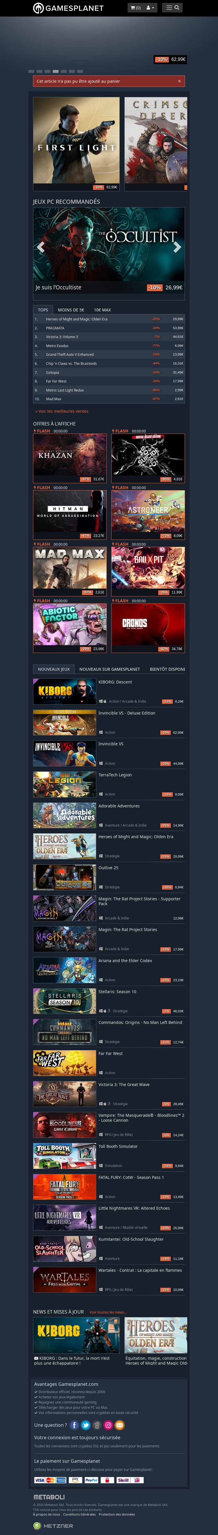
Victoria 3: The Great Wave (124, 1084)
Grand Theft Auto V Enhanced (70, 354)
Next (177, 247)
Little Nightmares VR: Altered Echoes (134, 1208)
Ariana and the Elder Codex (125, 960)
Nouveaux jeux (54, 669)
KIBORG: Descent (115, 682)
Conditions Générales (79, 1514)
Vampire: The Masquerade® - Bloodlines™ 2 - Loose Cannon (141, 1117)
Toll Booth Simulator (118, 1146)
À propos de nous (46, 1514)
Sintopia (52, 372)
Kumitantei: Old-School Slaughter (131, 1239)
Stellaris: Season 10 (117, 991)
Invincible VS (111, 743)
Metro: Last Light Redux (65, 390)
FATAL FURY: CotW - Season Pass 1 (131, 1177)
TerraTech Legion (115, 775)
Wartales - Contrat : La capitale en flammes (140, 1270)
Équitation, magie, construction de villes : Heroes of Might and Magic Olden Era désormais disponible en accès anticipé (166, 1363)
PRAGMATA (55, 328)
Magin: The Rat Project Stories (128, 929)
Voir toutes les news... (108, 1312)
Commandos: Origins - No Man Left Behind (140, 1022)
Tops (43, 310)
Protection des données (117, 1514)
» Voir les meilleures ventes (61, 411)
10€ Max (102, 310)
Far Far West (56, 381)
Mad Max (53, 399)
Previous (40, 247)
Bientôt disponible (171, 669)
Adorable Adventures (119, 806)
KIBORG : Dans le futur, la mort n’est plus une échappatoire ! (72, 1360)
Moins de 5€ (71, 310)
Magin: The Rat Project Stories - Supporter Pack (140, 901)
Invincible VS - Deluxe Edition (127, 713)
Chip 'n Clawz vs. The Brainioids (71, 363)
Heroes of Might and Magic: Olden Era (77, 319)
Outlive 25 (108, 867)
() (135, 7)
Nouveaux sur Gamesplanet (109, 669)
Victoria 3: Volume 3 (62, 337)
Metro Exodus (57, 346)
